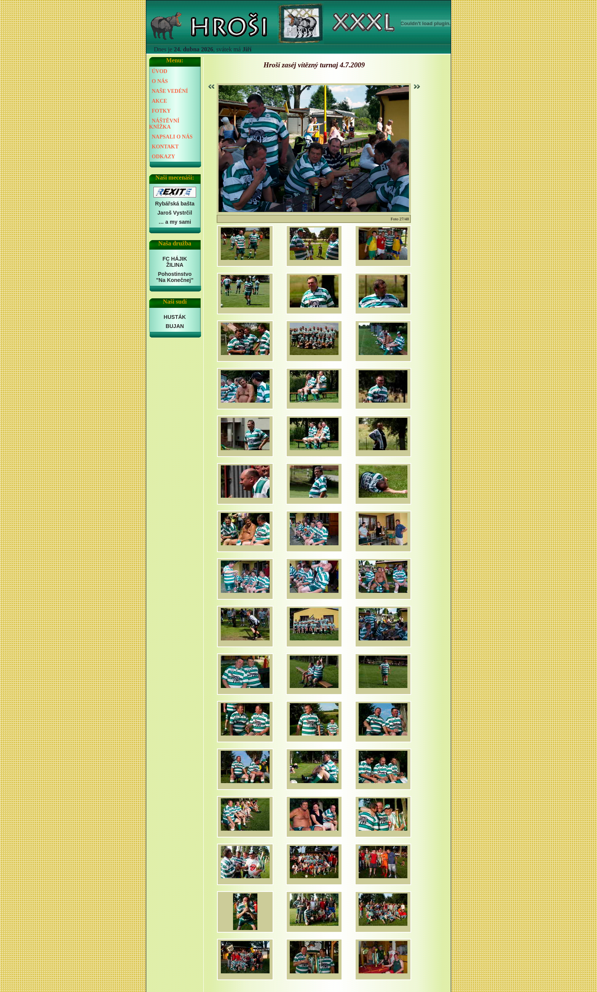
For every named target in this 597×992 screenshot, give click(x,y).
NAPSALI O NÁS (172, 137)
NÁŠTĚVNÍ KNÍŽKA (164, 124)
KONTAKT (165, 147)
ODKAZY (163, 156)
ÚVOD (160, 71)
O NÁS (160, 81)
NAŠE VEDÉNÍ (170, 91)
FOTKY (161, 111)
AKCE (159, 101)
